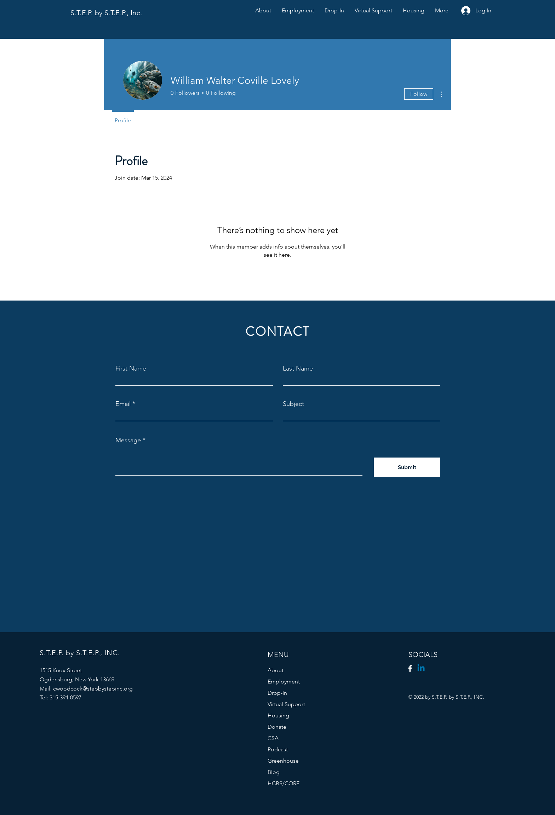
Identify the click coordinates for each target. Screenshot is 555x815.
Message (128, 440)
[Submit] (407, 467)
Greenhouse (283, 760)
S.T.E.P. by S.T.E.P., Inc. (107, 12)
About (276, 670)
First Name (130, 368)
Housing (278, 715)
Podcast (278, 749)
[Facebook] (410, 668)
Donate (277, 726)
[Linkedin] (421, 668)
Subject (293, 404)
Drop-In (277, 692)
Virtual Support (286, 704)
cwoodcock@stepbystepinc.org (93, 688)
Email (123, 404)
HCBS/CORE (283, 783)
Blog (274, 772)
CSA (273, 738)
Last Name (298, 368)
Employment (284, 681)
